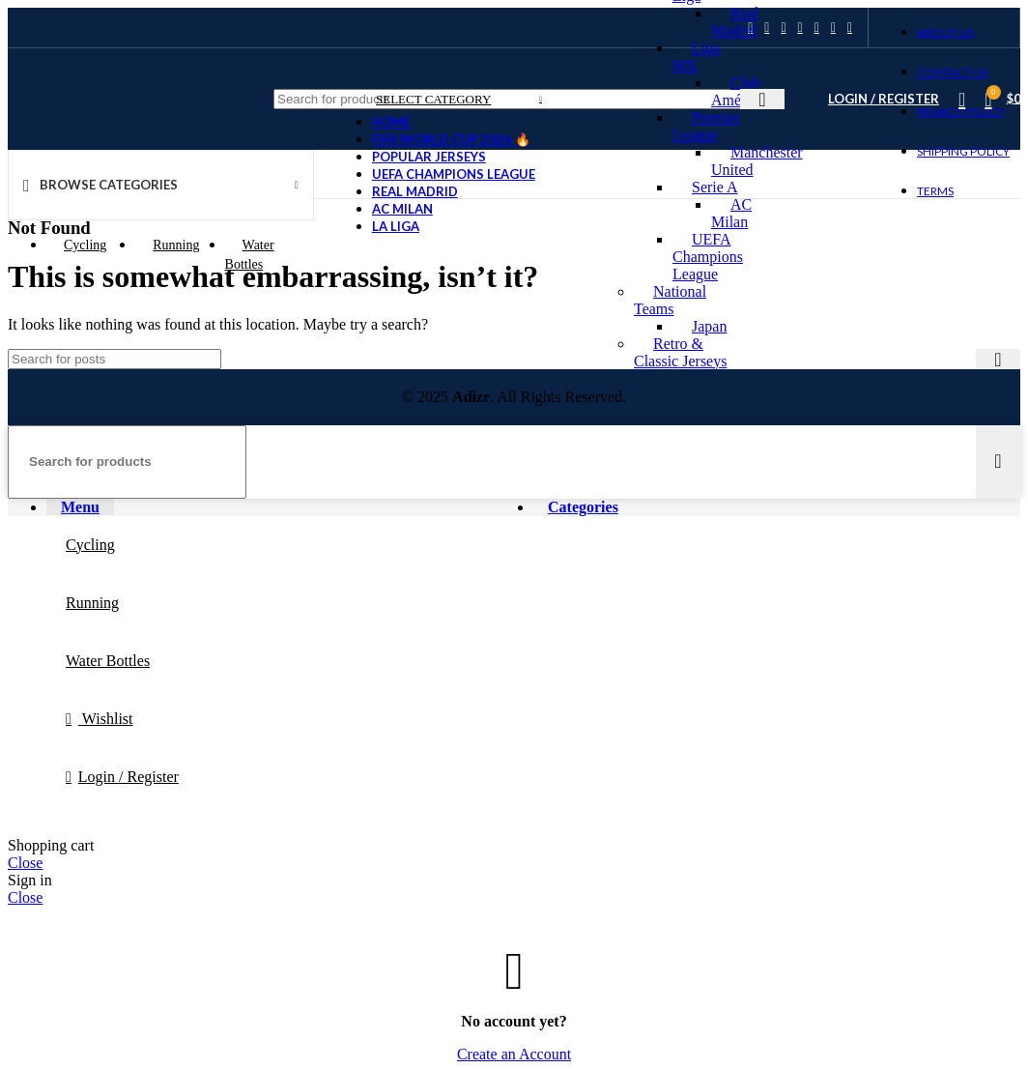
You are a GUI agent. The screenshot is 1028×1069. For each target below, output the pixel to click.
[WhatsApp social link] (817, 28)
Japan (709, 326)
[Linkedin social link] (800, 28)
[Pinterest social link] (783, 28)
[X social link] (766, 28)
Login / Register (128, 776)
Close (25, 862)
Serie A (715, 187)
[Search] (114, 359)
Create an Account (514, 1054)
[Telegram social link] (850, 28)
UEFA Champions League (707, 256)
